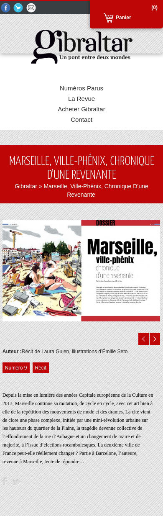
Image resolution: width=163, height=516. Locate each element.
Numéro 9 (16, 368)
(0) (154, 7)
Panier (123, 18)
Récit (40, 368)
